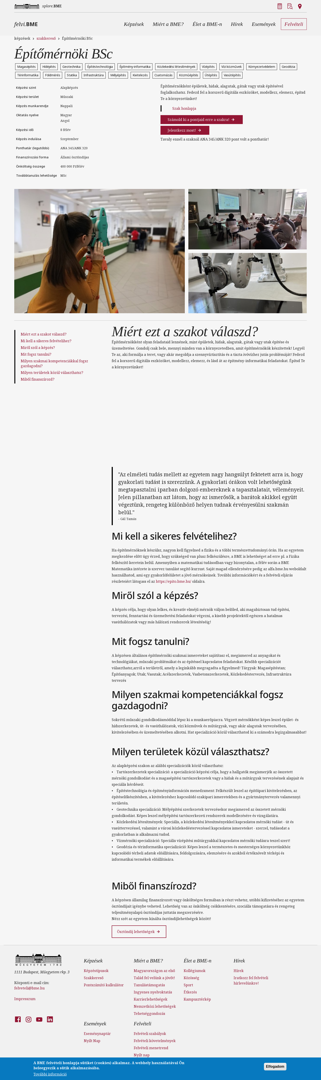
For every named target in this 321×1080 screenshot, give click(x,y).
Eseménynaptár (97, 1033)
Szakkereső (93, 977)
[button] (133, 24)
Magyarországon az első (154, 970)
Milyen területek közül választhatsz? (52, 372)
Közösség (191, 977)
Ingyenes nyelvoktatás (153, 992)
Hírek (239, 961)
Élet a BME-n (197, 961)
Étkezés (190, 992)
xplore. (52, 6)
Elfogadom (275, 1066)
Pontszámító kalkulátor (104, 985)
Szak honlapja (184, 108)
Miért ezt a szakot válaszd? (43, 334)
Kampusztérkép (197, 999)
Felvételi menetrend (151, 1047)
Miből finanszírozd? (37, 379)
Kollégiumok (195, 970)
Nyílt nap (142, 1055)
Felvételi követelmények (155, 1040)
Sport (188, 985)
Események (95, 1023)
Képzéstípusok (96, 970)
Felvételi (142, 1023)
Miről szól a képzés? (38, 347)
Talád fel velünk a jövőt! (154, 977)
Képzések (93, 961)
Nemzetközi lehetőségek (155, 1006)
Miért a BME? (148, 961)
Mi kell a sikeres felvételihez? (46, 340)
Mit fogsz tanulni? (36, 354)
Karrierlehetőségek (150, 999)
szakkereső (46, 38)
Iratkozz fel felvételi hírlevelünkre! (251, 980)
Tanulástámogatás (149, 985)
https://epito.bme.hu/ (173, 581)
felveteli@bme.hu (29, 988)
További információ (50, 1074)
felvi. (26, 24)
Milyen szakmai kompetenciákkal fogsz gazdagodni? (54, 363)
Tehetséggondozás (149, 1013)
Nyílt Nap (92, 1040)
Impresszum (24, 998)
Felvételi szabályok (150, 1033)
